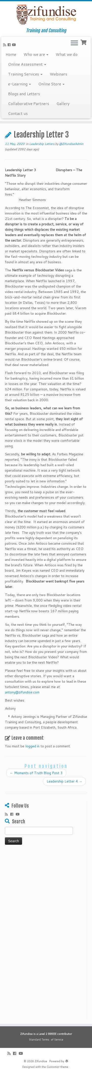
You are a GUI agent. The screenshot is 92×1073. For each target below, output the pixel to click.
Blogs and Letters (24, 93)
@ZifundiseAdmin (71, 144)
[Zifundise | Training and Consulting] (46, 15)
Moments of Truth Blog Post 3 (36, 772)
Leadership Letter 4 (64, 781)
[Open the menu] (74, 43)
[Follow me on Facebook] (10, 44)
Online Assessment (27, 64)
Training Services (25, 74)
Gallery (62, 103)
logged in (32, 746)
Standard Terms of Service (46, 1040)
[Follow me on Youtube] (14, 44)
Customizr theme (57, 1067)
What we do (67, 54)
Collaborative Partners (28, 103)
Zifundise (41, 1061)
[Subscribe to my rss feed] (5, 44)
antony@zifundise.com (22, 692)
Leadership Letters (42, 144)
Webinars (58, 74)
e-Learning (19, 84)
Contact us (18, 113)
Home (11, 54)
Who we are (36, 54)
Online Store (51, 84)
